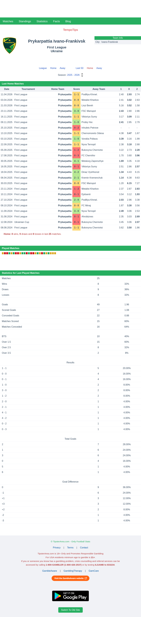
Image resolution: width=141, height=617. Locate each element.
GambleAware (49, 571)
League (43, 68)
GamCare (94, 571)
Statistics (42, 21)
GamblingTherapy (73, 571)
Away (62, 68)
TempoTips (70, 29)
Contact (84, 547)
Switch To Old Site (70, 610)
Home (53, 68)
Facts (56, 21)
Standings (25, 21)
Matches (8, 21)
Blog (68, 21)
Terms (70, 547)
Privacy (56, 547)
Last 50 (79, 68)
